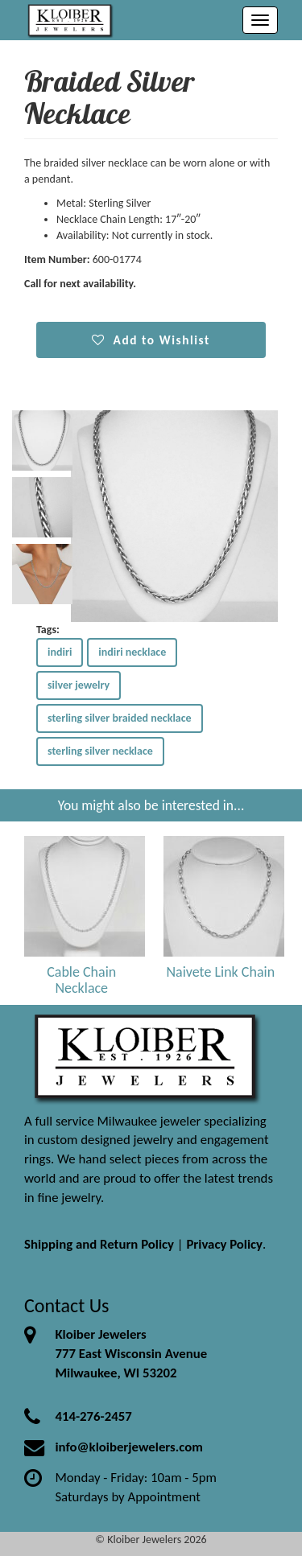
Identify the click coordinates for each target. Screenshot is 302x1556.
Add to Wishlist (151, 340)
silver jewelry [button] (79, 685)
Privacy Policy (224, 1244)
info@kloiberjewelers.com (129, 1447)
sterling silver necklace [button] (100, 751)
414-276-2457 (93, 1416)
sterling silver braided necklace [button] (120, 718)
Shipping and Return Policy (99, 1244)
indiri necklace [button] (132, 652)
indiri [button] (60, 652)
